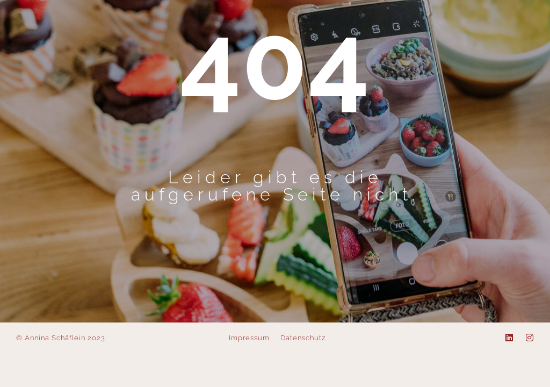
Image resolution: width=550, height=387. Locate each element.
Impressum (249, 338)
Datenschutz (302, 338)
